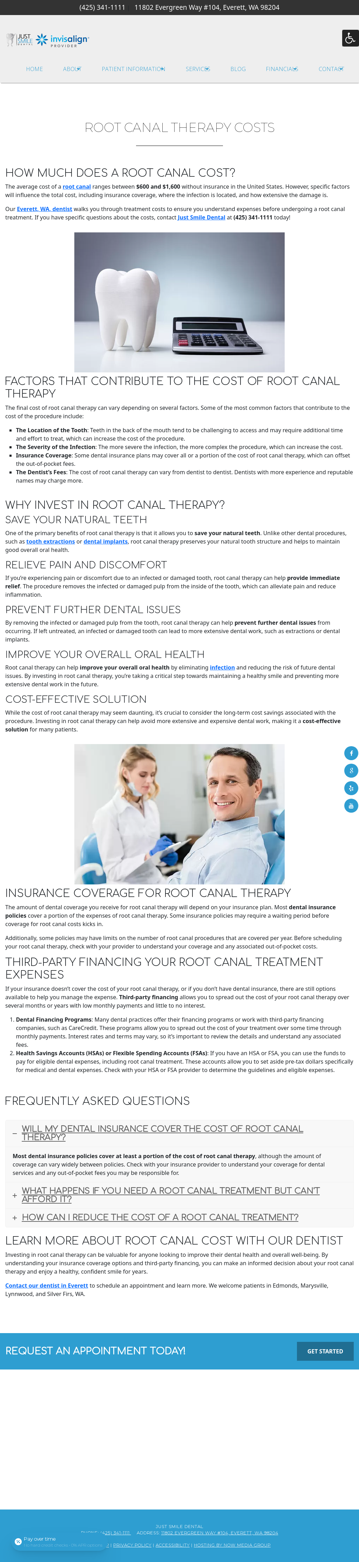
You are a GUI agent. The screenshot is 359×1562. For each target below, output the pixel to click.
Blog (238, 69)
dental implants (105, 541)
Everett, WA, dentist (44, 209)
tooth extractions (50, 541)
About (72, 69)
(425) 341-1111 (103, 7)
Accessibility (173, 1544)
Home (34, 69)
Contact (331, 69)
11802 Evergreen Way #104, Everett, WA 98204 (206, 7)
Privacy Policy (132, 1544)
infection (222, 667)
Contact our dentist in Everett (46, 1285)
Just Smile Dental (201, 217)
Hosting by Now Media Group (232, 1544)
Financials (282, 69)
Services (198, 69)
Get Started (325, 1351)
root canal (77, 186)
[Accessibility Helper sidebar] (350, 38)
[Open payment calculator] (59, 1542)
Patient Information (133, 69)
